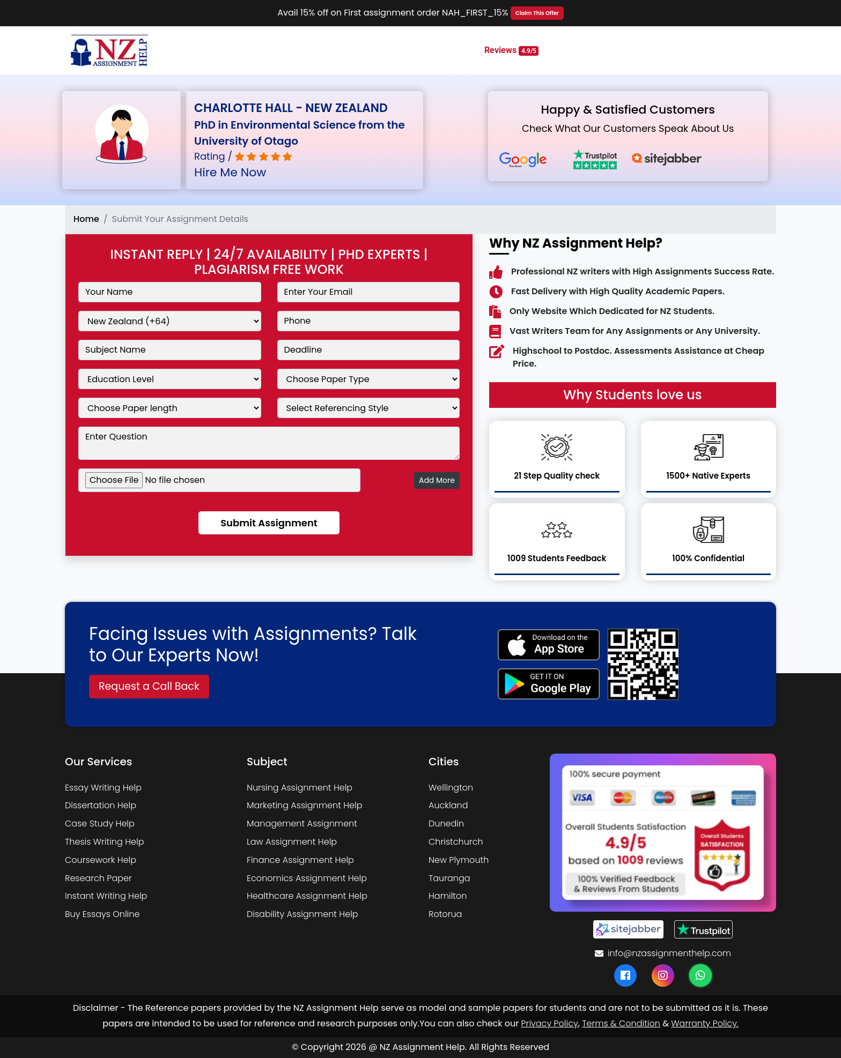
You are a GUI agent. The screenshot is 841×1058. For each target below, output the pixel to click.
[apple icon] (548, 644)
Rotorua (445, 914)
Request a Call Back (149, 686)
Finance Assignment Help (300, 860)
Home (86, 219)
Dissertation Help (100, 805)
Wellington (451, 787)
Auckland (448, 805)
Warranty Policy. (704, 1023)
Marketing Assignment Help (305, 805)
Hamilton (448, 896)
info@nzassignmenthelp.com (663, 953)
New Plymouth (459, 860)
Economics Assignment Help (307, 878)
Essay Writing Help (103, 787)
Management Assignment (302, 823)
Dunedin (446, 823)
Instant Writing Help (106, 896)
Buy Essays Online (102, 914)
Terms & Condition (621, 1023)
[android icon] (548, 683)
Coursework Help (100, 860)
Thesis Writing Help (104, 842)
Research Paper (98, 878)
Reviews (511, 50)
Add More (437, 480)
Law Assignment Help (292, 842)
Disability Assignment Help (302, 914)
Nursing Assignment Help (299, 787)
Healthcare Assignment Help (307, 896)
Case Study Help (100, 823)
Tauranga (449, 878)
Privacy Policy (549, 1023)
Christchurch (456, 842)
